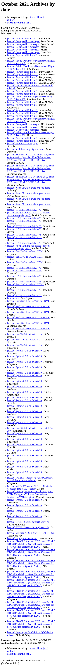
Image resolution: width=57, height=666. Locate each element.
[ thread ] (33, 17)
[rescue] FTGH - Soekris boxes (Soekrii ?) (28, 522)
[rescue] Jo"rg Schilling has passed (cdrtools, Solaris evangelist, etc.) (29, 214)
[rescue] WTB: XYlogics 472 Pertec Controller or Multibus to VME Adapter (30, 479)
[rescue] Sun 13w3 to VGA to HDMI (25, 251)
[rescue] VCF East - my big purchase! (26, 149)
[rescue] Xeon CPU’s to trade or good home (29, 187)
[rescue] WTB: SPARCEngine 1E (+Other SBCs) (31, 533)
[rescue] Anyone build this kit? (22, 38)
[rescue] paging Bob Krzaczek (22, 538)
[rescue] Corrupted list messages (23, 41)
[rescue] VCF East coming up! (22, 143)
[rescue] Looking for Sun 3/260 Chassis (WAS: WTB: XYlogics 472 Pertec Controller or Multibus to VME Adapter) (30, 494)
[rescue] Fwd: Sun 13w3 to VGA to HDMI (28, 301)
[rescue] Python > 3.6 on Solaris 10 (24, 350)
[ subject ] (43, 17)
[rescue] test (13, 298)
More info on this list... (19, 22)
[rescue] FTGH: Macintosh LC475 (24, 209)
